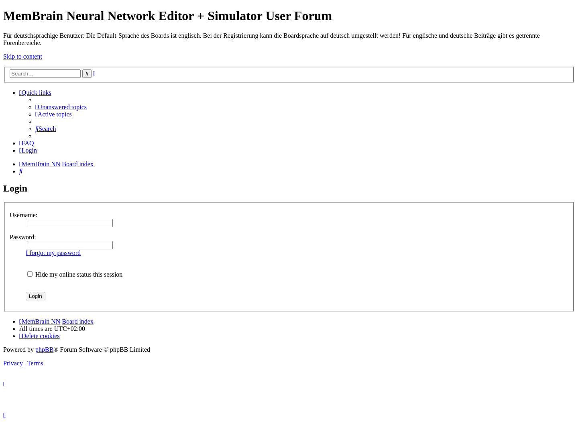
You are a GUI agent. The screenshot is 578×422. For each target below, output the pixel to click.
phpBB (44, 349)
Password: (23, 237)
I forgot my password (53, 252)
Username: (23, 215)
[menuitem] (61, 107)
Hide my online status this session (74, 274)
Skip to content (22, 56)
